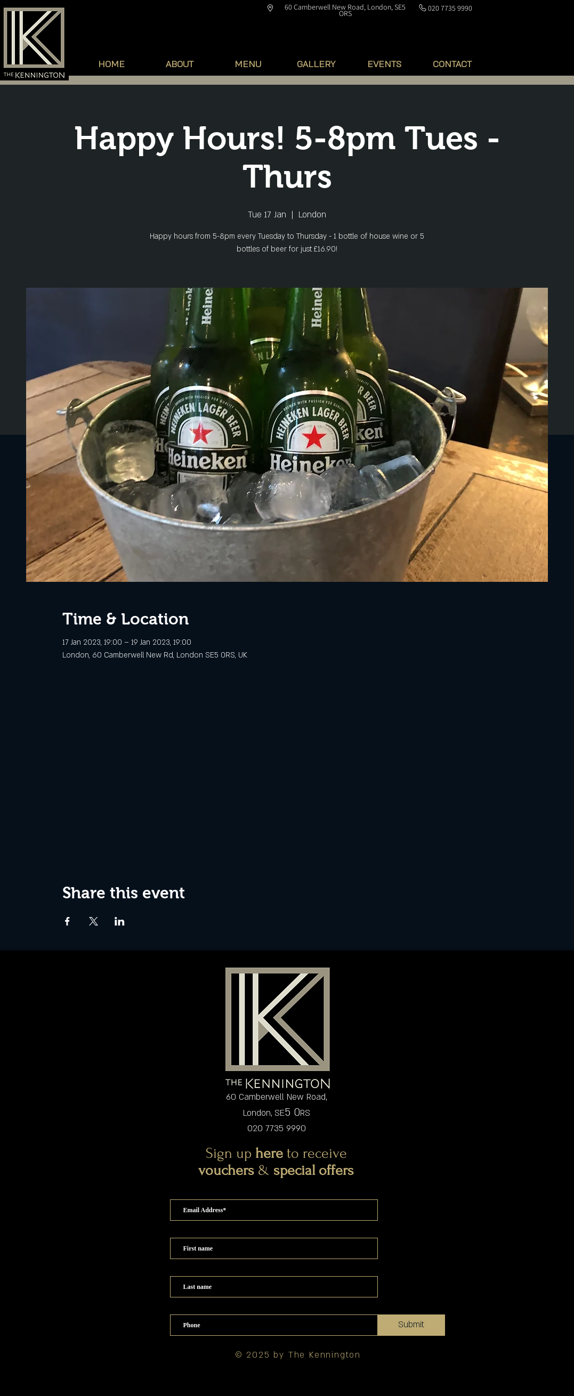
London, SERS (276, 1113)
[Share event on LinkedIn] (120, 921)
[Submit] (411, 1325)
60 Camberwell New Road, (276, 1097)
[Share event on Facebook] (67, 921)
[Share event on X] (93, 921)
